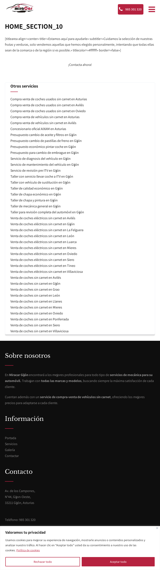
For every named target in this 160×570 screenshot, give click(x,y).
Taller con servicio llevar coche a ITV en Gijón (41, 176)
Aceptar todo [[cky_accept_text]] (118, 562)
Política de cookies (28, 550)
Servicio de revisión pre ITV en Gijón (35, 170)
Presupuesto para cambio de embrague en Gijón (44, 152)
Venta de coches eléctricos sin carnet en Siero (42, 259)
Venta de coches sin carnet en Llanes (36, 301)
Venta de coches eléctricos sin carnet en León (42, 236)
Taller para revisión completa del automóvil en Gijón (47, 212)
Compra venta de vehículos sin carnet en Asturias (45, 117)
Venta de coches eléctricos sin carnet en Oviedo (43, 254)
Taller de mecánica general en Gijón (35, 206)
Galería (10, 450)
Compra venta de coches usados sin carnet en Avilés (47, 105)
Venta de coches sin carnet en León (35, 295)
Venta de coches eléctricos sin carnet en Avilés (42, 218)
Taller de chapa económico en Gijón (35, 194)
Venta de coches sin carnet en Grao (35, 289)
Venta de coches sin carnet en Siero (35, 325)
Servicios (11, 444)
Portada (10, 438)
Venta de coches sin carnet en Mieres (36, 307)
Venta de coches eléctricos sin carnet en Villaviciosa (46, 271)
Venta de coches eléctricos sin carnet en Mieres (43, 248)
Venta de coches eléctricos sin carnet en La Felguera (46, 230)
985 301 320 (130, 9)
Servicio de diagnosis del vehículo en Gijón (40, 158)
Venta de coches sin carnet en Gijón (35, 283)
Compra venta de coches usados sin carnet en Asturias (48, 99)
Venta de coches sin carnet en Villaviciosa (39, 331)
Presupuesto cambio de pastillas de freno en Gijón (46, 141)
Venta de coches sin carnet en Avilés (35, 277)
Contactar (12, 456)
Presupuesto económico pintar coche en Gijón (43, 146)
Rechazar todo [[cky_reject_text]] (43, 562)
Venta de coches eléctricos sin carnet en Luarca (43, 242)
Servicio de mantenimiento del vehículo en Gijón (44, 164)
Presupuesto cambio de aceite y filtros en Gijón (43, 135)
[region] (80, 548)
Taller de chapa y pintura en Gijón (34, 200)
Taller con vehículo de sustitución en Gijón (40, 182)
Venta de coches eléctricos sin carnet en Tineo (42, 265)
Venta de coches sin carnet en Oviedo (36, 313)
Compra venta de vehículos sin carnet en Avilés (43, 123)
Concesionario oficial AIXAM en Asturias (38, 129)
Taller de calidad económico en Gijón (36, 188)
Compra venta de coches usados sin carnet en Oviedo (48, 111)
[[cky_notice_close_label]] (157, 528)
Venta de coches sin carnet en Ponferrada (39, 319)
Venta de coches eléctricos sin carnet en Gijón (42, 224)
